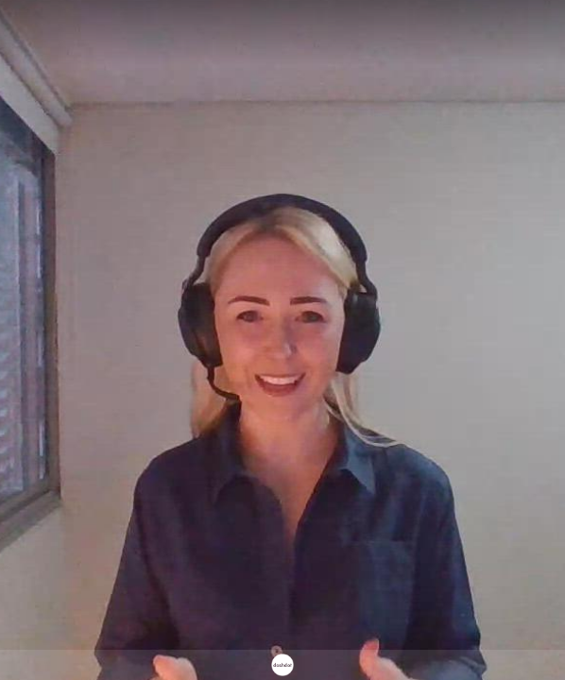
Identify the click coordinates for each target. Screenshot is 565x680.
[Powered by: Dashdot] (282, 665)
